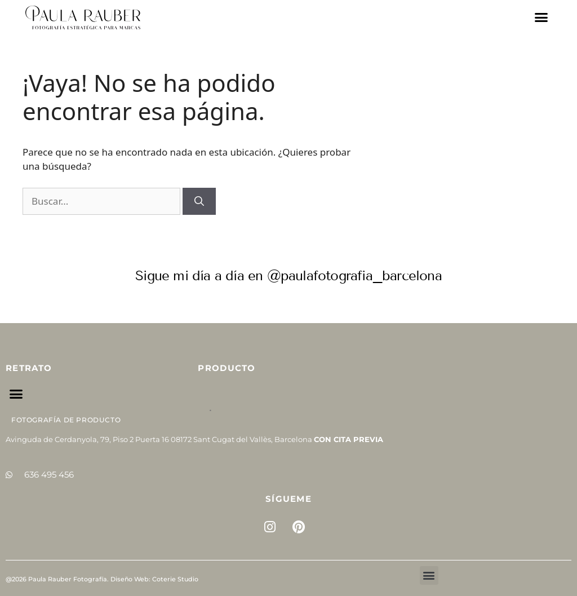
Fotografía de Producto (66, 420)
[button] (541, 17)
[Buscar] (199, 201)
